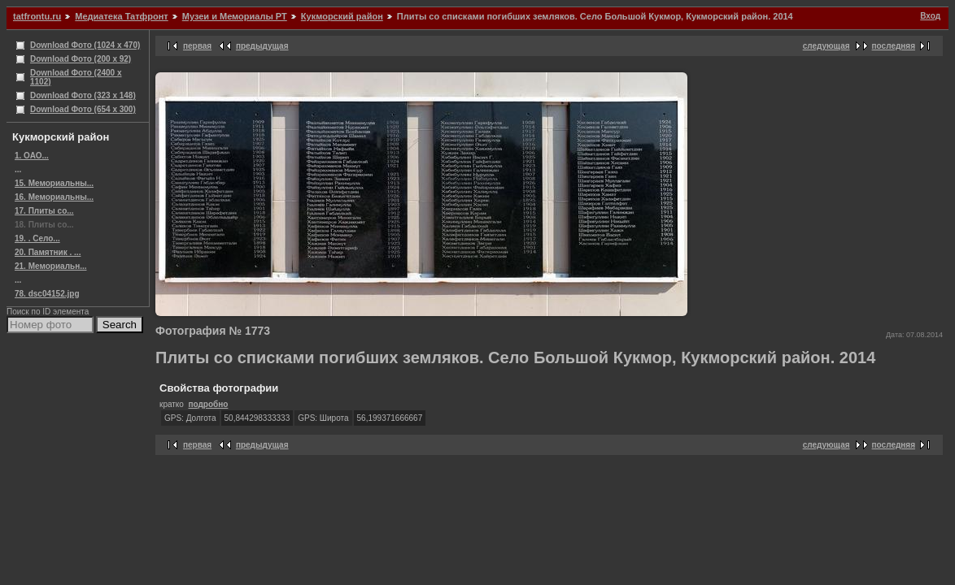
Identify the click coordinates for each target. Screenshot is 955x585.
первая (197, 45)
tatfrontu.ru (37, 16)
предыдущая (262, 45)
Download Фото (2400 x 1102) (76, 77)
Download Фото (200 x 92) (80, 58)
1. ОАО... (32, 155)
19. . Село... (37, 238)
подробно (208, 404)
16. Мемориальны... (54, 197)
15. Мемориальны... (54, 183)
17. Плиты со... (44, 210)
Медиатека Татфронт (121, 16)
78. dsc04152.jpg (47, 293)
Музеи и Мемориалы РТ (234, 16)
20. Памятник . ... (48, 252)
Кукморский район (342, 16)
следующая (826, 45)
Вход (930, 15)
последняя (893, 45)
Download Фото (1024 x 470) (85, 45)
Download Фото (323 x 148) (83, 95)
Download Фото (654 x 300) (83, 109)
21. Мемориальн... (51, 266)
